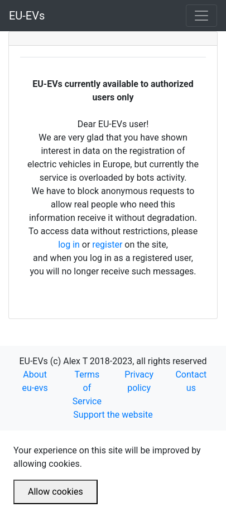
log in (69, 244)
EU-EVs (27, 15)
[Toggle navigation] (201, 15)
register (107, 244)
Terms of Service (87, 388)
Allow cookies (55, 491)
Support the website (112, 414)
